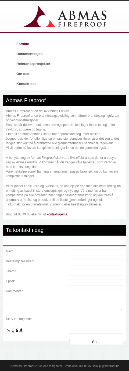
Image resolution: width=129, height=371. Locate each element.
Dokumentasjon (29, 54)
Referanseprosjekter (33, 64)
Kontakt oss (26, 84)
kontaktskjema (57, 214)
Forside (22, 44)
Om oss (22, 74)
